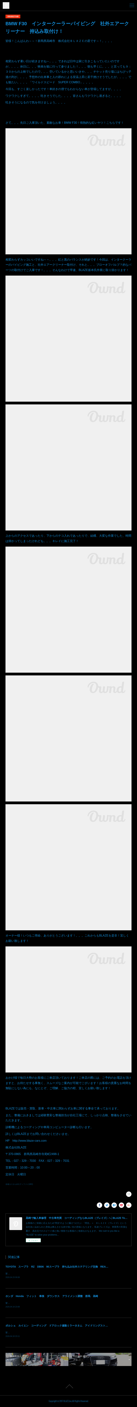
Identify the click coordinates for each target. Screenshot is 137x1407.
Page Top (68, 1387)
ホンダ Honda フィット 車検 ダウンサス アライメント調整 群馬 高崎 (51, 1296)
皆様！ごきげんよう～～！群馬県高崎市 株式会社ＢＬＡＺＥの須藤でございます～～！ (49, 1303)
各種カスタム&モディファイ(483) (19, 1184)
